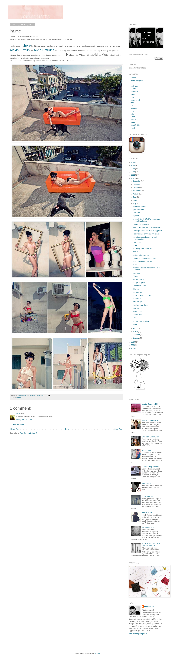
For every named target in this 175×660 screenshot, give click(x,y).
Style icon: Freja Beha (150, 420)
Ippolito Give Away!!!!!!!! (150, 404)
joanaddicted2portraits (141, 224)
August (136, 194)
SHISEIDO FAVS (148, 496)
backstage (134, 86)
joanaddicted (22, 395)
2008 (133, 348)
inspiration (136, 213)
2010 (133, 342)
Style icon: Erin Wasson (150, 437)
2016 (133, 162)
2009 (133, 345)
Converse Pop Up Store (150, 467)
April (135, 328)
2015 (133, 165)
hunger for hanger (139, 206)
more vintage (137, 302)
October (136, 187)
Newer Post (15, 429)
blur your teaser (138, 279)
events (133, 94)
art (132, 83)
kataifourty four (138, 308)
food (132, 103)
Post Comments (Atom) (28, 433)
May (135, 203)
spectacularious (138, 210)
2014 (133, 169)
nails (132, 114)
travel (133, 128)
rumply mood (146, 483)
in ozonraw (137, 242)
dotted (135, 324)
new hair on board (139, 286)
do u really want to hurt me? (143, 249)
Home (66, 429)
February (136, 335)
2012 (133, 175)
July (134, 197)
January (136, 338)
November (137, 184)
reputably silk (137, 292)
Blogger (97, 653)
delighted (136, 289)
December (137, 181)
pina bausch (137, 312)
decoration (134, 92)
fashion (18, 398)
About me (136, 273)
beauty (133, 89)
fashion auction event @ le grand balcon (147, 227)
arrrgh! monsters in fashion (142, 261)
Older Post (118, 429)
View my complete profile (138, 634)
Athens (133, 78)
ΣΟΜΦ (135, 276)
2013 (133, 172)
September (137, 191)
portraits (134, 120)
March (135, 332)
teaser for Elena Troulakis (142, 296)
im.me (135, 245)
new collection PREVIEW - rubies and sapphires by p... (146, 220)
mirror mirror (146, 450)
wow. (134, 318)
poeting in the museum (141, 255)
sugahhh (136, 216)
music (133, 111)
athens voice (137, 315)
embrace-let (137, 299)
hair (132, 106)
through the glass (139, 283)
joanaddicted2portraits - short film (145, 258)
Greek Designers (137, 80)
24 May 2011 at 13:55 (24, 420)
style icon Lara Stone (140, 305)
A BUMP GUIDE (148, 513)
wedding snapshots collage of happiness (147, 231)
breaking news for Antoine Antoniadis (146, 234)
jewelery (134, 108)
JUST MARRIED (148, 527)
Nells (18, 413)
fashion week (135, 100)
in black (135, 252)
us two (135, 265)
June (135, 200)
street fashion (136, 125)
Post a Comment (19, 424)
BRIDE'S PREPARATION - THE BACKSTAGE (151, 545)
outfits (133, 117)
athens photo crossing (141, 321)
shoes (133, 122)
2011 (133, 178)
